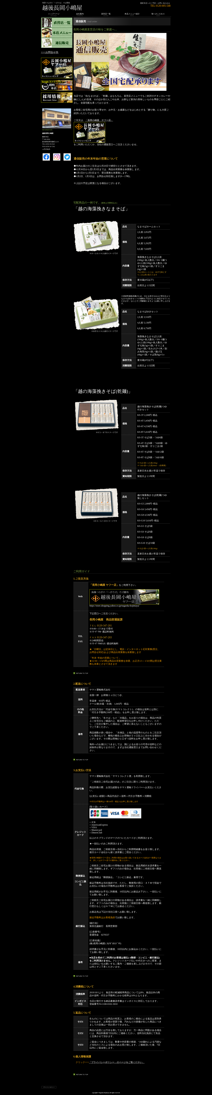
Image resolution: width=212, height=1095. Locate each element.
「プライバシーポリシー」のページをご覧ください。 (117, 1062)
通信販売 (56, 43)
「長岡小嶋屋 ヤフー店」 (99, 120)
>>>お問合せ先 (49, 52)
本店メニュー (56, 33)
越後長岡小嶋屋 (76, 8)
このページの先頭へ (81, 673)
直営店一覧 (56, 22)
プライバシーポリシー (49, 1087)
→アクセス (46, 149)
